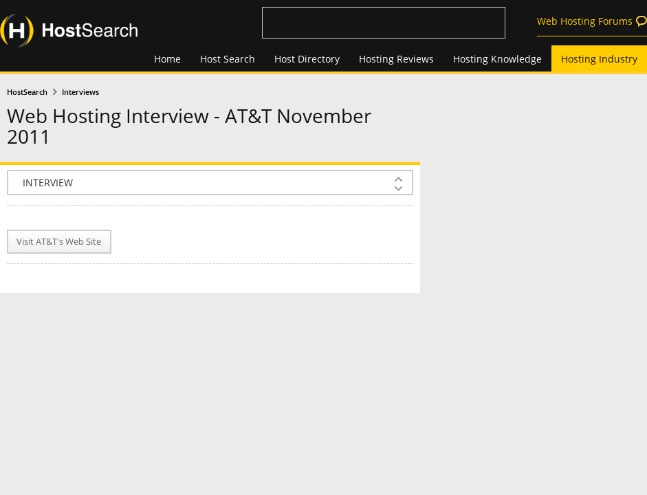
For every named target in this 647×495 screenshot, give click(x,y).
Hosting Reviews (396, 58)
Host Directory (307, 58)
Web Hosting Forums (585, 21)
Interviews (80, 92)
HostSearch (27, 92)
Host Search (227, 58)
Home (167, 58)
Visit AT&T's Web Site (59, 242)
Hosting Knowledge (497, 58)
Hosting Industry (599, 58)
